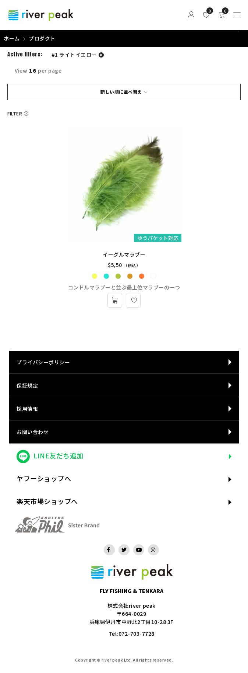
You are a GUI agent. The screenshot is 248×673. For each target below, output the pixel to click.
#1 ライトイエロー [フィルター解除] (74, 54)
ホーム (12, 38)
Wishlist (208, 10)
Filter (14, 113)
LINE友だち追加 (58, 455)
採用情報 (27, 408)
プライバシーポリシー (43, 362)
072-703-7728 (136, 633)
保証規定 (27, 385)
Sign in (191, 14)
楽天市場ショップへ (47, 501)
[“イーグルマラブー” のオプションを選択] (115, 300)
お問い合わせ (33, 432)
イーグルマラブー (124, 254)
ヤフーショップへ (44, 478)
